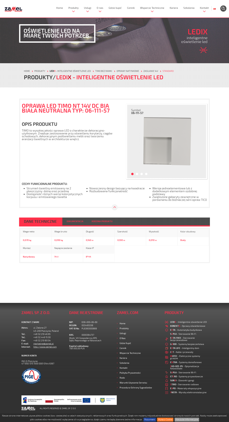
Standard (168, 71)
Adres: (24, 328)
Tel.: (23, 334)
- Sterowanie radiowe (184, 384)
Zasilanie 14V (150, 71)
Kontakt (204, 8)
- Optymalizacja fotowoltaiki (184, 367)
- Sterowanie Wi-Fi (183, 334)
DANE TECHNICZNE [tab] (40, 221)
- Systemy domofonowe (186, 362)
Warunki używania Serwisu (133, 382)
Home (59, 8)
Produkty (73, 8)
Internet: (26, 347)
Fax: (23, 340)
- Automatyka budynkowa (186, 330)
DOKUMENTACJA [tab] (75, 221)
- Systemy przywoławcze (186, 376)
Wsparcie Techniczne (152, 8)
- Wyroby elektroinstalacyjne (188, 392)
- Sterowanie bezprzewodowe (182, 339)
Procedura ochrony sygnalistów (136, 387)
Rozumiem (149, 419)
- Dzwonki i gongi (182, 380)
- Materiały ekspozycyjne (185, 388)
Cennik (131, 8)
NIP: (71, 322)
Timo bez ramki (103, 71)
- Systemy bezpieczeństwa (187, 344)
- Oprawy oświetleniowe (187, 326)
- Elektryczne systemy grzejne (185, 357)
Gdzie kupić (115, 8)
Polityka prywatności (130, 373)
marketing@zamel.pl (43, 343)
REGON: (73, 325)
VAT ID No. (74, 328)
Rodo (122, 377)
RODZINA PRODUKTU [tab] (102, 221)
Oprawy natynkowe (128, 71)
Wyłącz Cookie (165, 419)
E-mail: (25, 344)
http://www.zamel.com (45, 347)
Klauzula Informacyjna (187, 419)
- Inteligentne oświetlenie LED (70, 71)
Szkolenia (188, 8)
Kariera (174, 8)
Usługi (87, 8)
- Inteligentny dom (184, 348)
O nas (100, 8)
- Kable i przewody (181, 352)
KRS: (71, 335)
